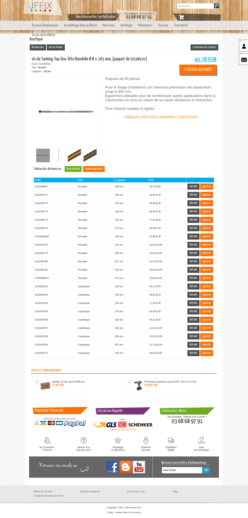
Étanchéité (181, 25)
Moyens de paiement (90, 491)
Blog (176, 491)
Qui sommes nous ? (136, 491)
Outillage (126, 25)
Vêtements (145, 25)
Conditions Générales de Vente (48, 496)
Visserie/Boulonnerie (45, 25)
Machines (109, 25)
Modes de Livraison (43, 491)
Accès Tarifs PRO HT (44, 35)
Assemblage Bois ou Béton (80, 25)
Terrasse (163, 25)
